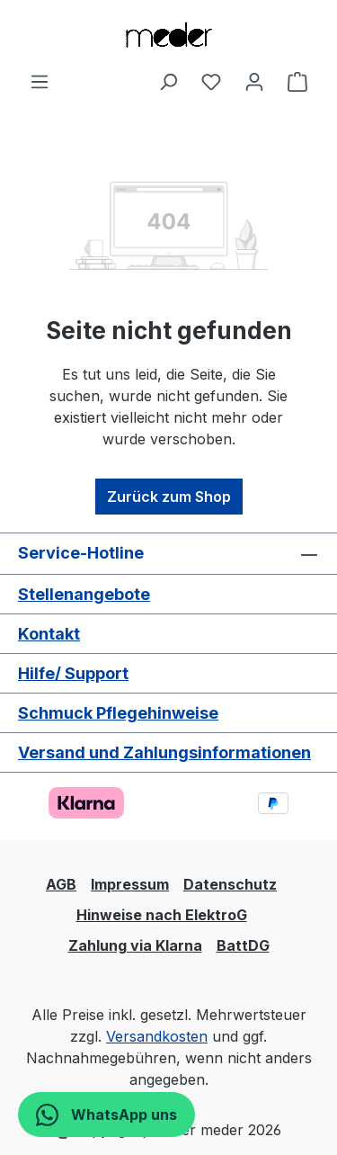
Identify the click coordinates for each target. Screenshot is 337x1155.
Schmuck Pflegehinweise (118, 712)
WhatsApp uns (106, 1115)
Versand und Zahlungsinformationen (164, 752)
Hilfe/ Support (73, 673)
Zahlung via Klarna (135, 945)
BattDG (243, 945)
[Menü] (39, 81)
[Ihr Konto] (254, 81)
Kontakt (49, 633)
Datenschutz (230, 884)
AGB (61, 884)
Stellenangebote (84, 594)
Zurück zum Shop (169, 497)
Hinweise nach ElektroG (161, 915)
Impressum (130, 884)
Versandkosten (157, 1036)
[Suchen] (168, 81)
